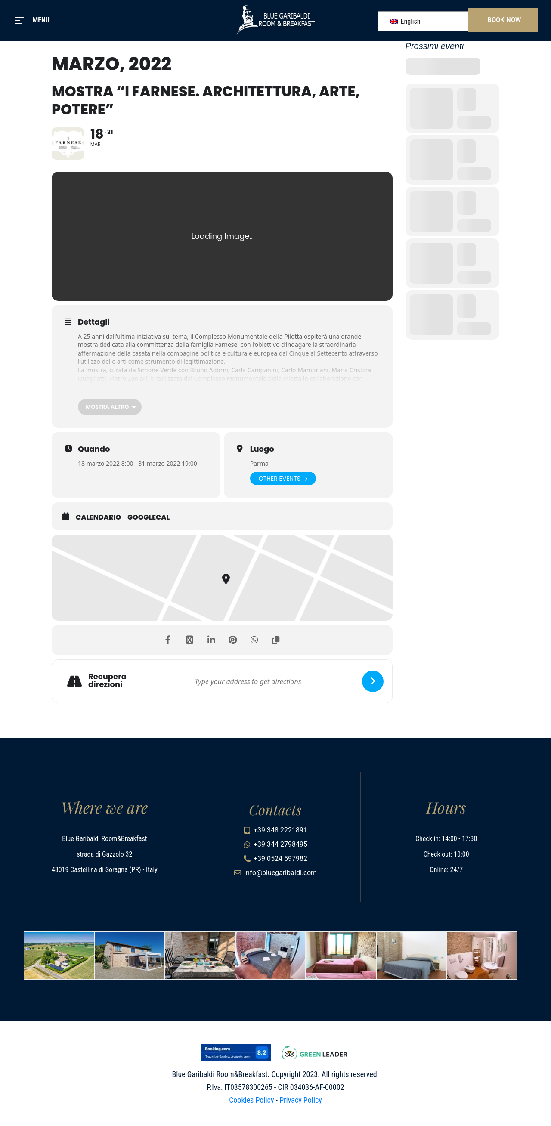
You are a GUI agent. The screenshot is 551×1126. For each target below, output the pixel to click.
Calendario (98, 517)
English (405, 21)
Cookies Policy (251, 1099)
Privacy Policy (300, 1099)
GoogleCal (148, 517)
